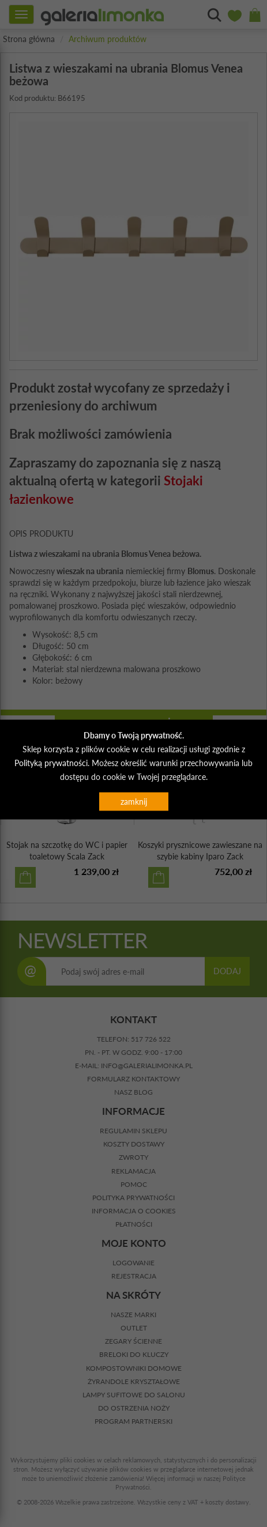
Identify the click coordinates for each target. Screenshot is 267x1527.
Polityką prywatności (51, 762)
